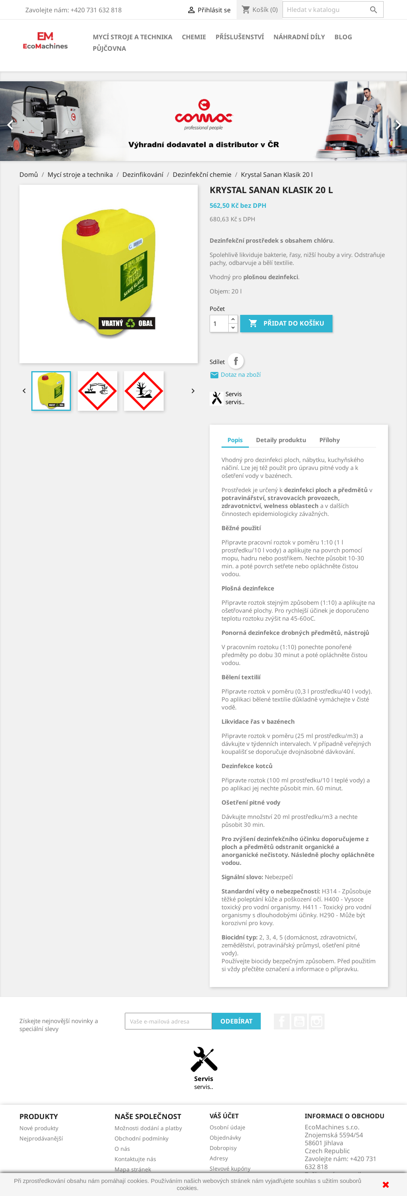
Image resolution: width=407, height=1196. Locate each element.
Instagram (317, 1021)
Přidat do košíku (286, 323)
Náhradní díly (299, 37)
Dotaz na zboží (235, 374)
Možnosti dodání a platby (148, 1128)
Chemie (194, 37)
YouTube (299, 1021)
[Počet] (219, 323)
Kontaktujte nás (135, 1159)
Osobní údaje (227, 1127)
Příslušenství (240, 37)
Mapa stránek (133, 1169)
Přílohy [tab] (329, 440)
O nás (122, 1148)
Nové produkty (38, 1128)
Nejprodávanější (41, 1138)
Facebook (282, 1021)
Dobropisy (223, 1148)
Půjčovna (109, 48)
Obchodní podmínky (141, 1138)
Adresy (219, 1158)
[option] (203, 121)
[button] (30, 121)
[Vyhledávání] (333, 9)
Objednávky (225, 1137)
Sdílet (236, 361)
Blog (343, 37)
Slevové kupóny (230, 1168)
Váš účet (224, 1116)
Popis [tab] (235, 440)
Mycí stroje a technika (132, 37)
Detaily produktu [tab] (281, 440)
